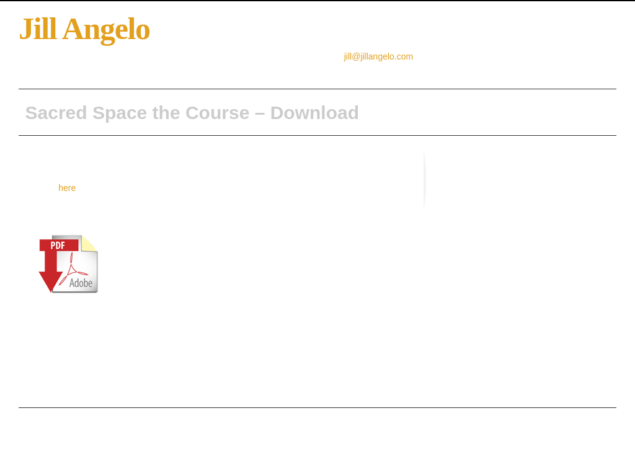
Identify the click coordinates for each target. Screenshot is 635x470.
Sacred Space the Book (246, 71)
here (67, 188)
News (347, 71)
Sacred (313, 71)
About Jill (92, 71)
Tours (420, 71)
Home (53, 71)
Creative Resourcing (156, 71)
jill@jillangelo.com (378, 56)
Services (383, 71)
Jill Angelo (84, 28)
